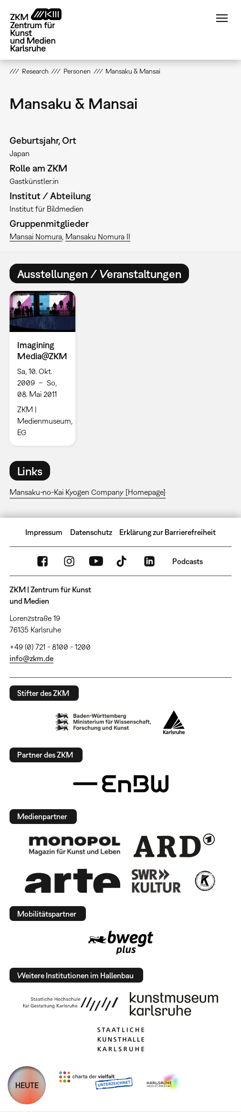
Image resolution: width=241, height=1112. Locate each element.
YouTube (95, 561)
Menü (221, 18)
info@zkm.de (31, 658)
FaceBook (42, 561)
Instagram (69, 561)
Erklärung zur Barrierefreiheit (167, 532)
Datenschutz (91, 532)
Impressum (44, 532)
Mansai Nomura (36, 236)
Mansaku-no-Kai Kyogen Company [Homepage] (88, 492)
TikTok (122, 561)
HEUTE (27, 1085)
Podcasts (187, 561)
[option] (46, 368)
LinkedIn (149, 561)
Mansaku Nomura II (97, 236)
